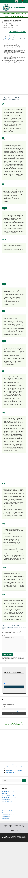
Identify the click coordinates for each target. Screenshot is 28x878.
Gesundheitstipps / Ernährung (9, 797)
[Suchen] (24, 780)
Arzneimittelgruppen (10, 772)
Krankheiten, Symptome (10, 768)
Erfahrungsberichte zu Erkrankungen (14, 770)
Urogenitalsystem (6, 816)
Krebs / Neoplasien (6, 807)
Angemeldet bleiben (9, 683)
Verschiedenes (5, 818)
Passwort (6, 678)
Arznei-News (18, 7)
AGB (14, 834)
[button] (17, 31)
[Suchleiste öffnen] (26, 1)
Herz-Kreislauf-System (7, 801)
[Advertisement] (13, 78)
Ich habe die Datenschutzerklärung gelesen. (12, 711)
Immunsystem (5, 805)
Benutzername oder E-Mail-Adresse (12, 672)
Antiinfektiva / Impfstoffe (8, 791)
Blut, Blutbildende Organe (8, 795)
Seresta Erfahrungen (8, 38)
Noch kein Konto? (9, 691)
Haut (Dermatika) (6, 799)
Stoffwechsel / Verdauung (8, 814)
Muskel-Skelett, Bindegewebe (9, 809)
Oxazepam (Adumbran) (13, 36)
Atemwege (4, 793)
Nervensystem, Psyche (7, 810)
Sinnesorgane (5, 812)
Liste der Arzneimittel (10, 764)
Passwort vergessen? (18, 691)
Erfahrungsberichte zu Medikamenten (14, 766)
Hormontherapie (6, 803)
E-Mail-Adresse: (5, 706)
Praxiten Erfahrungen (21, 37)
